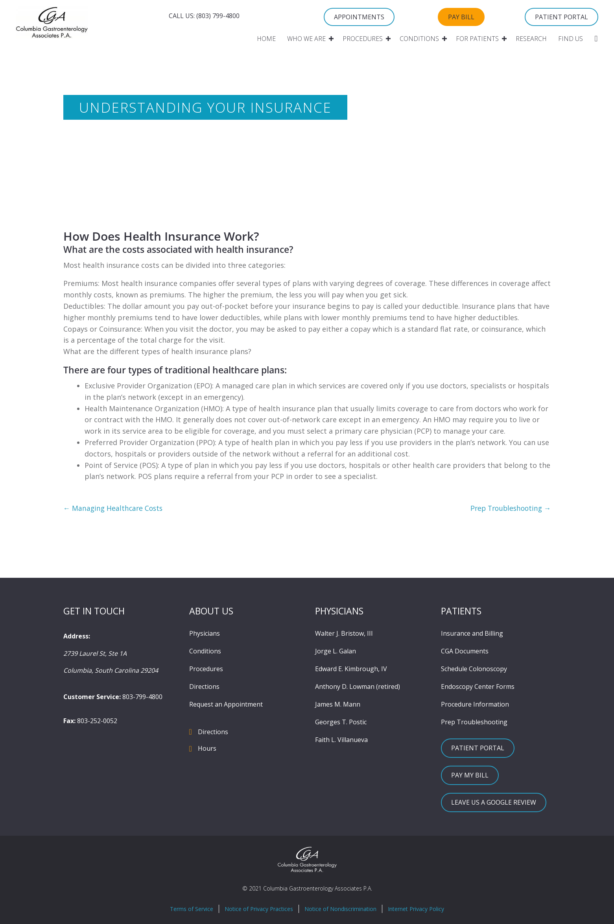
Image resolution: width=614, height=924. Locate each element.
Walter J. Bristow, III (344, 633)
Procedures (363, 38)
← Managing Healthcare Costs (114, 508)
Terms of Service (191, 909)
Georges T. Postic (341, 722)
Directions (204, 687)
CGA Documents (465, 651)
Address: (76, 636)
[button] (331, 38)
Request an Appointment (226, 704)
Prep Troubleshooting (474, 722)
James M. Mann (337, 704)
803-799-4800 (142, 697)
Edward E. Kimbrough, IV (351, 669)
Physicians (204, 633)
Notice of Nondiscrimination (340, 909)
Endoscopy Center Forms (477, 687)
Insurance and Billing (472, 633)
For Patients (477, 38)
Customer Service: (92, 697)
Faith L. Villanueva (341, 740)
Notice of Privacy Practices (259, 909)
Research (531, 38)
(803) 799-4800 (218, 15)
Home (266, 38)
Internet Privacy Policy (416, 909)
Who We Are (306, 38)
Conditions (419, 38)
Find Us (570, 38)
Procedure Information (475, 704)
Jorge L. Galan (335, 651)
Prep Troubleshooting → (508, 508)
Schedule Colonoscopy (474, 669)
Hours (207, 748)
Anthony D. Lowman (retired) (357, 687)
